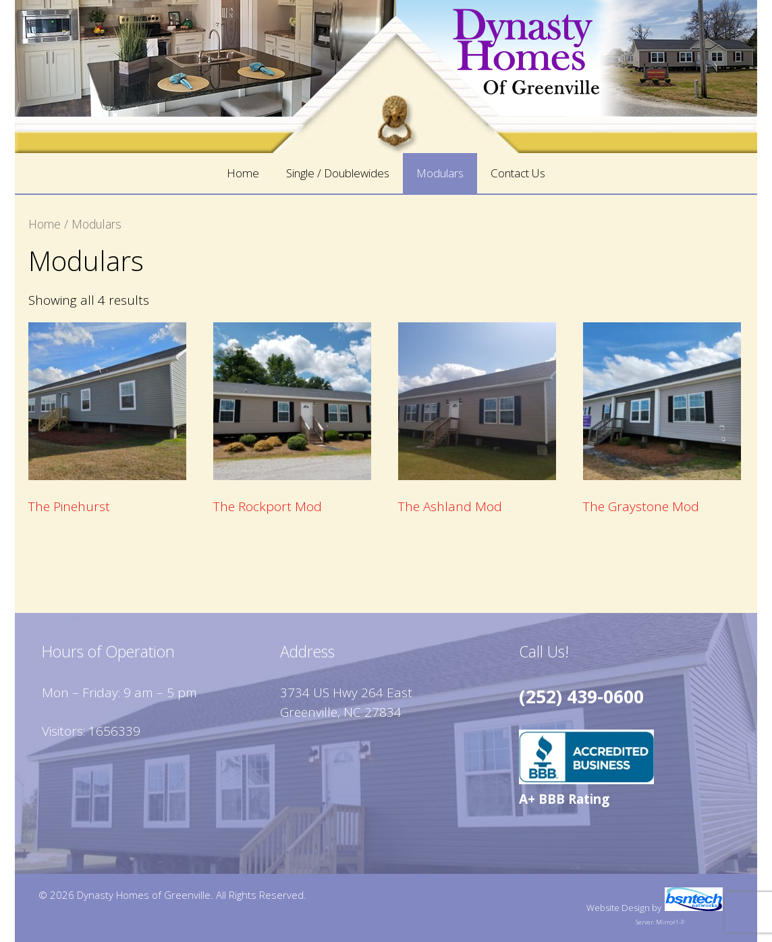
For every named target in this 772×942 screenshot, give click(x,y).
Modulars (440, 173)
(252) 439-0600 (581, 696)
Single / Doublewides (337, 173)
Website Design (618, 908)
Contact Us (518, 173)
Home (243, 173)
